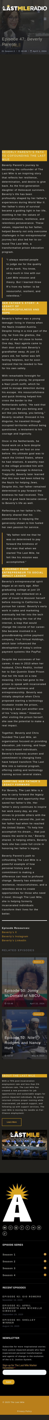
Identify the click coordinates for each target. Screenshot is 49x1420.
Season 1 (24, 1254)
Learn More (12, 1122)
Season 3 (24, 1268)
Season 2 (10, 51)
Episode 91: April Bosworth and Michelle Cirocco (22, 1308)
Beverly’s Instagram (15, 936)
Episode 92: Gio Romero (22, 1296)
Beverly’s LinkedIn (14, 940)
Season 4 (24, 1275)
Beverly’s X (9, 932)
